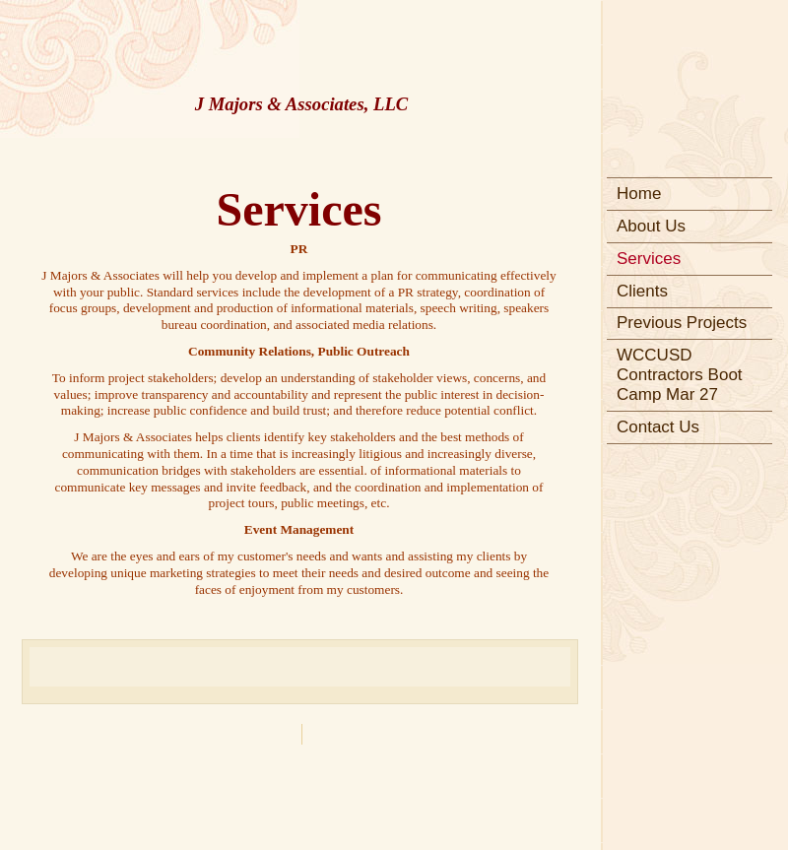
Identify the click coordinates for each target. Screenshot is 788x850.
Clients (642, 291)
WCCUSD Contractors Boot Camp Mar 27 (680, 375)
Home (639, 193)
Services (649, 258)
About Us (651, 226)
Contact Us (658, 427)
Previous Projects (682, 322)
